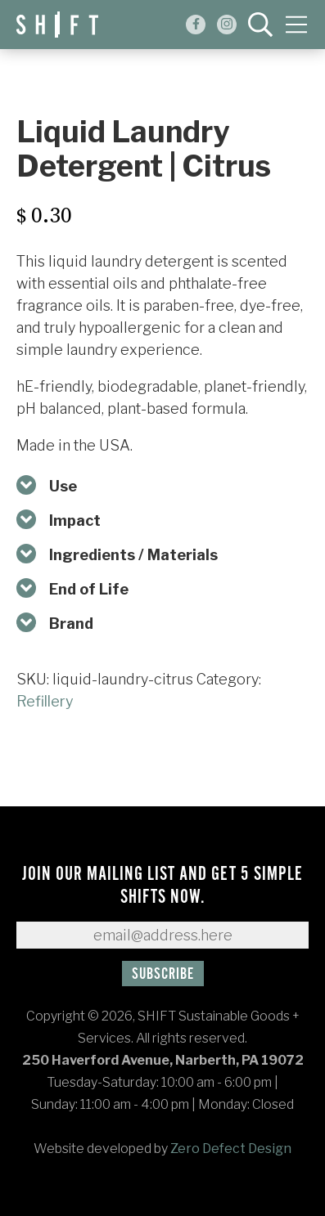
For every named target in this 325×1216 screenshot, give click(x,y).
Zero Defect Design (230, 1148)
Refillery (45, 701)
